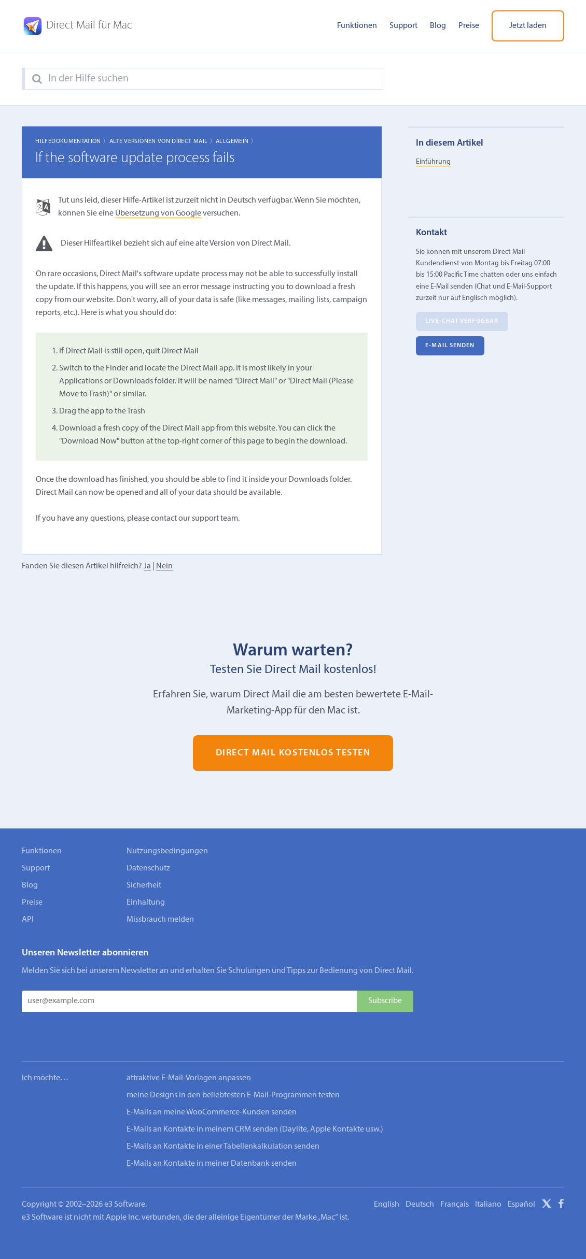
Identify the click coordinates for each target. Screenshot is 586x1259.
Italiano (488, 1173)
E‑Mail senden (450, 345)
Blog (438, 26)
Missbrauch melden (160, 919)
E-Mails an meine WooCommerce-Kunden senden (212, 1081)
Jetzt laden (528, 26)
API (28, 919)
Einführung (433, 162)
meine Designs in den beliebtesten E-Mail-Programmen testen (233, 1064)
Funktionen (357, 26)
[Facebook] (561, 1174)
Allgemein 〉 (236, 141)
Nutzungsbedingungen (167, 851)
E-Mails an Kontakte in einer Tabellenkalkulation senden (223, 1115)
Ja (147, 566)
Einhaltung (146, 902)
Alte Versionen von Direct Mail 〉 (162, 141)
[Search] (37, 79)
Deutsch (420, 1173)
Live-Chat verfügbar (461, 321)
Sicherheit (144, 885)
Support (403, 26)
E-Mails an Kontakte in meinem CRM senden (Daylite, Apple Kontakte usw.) (255, 1098)
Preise (468, 26)
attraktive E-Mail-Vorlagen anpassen (189, 1046)
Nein (164, 566)
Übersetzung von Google (158, 213)
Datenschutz (148, 868)
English (386, 1173)
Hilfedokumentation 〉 (72, 141)
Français (454, 1173)
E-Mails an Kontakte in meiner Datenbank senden (212, 1132)
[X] (546, 1174)
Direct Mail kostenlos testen (293, 753)
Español (521, 1173)
